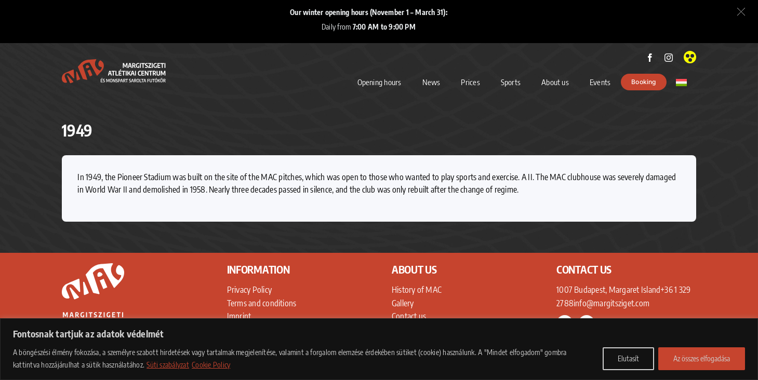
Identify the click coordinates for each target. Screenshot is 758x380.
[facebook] (650, 57)
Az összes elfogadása (701, 358)
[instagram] (668, 57)
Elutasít (628, 358)
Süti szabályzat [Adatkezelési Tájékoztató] (168, 364)
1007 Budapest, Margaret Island (608, 289)
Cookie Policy (211, 364)
